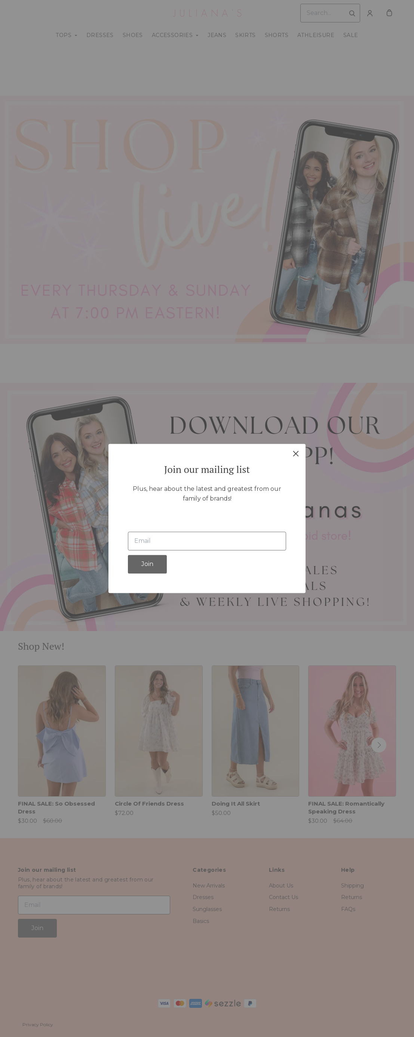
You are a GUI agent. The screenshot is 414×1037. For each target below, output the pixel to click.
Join (147, 564)
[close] (296, 453)
